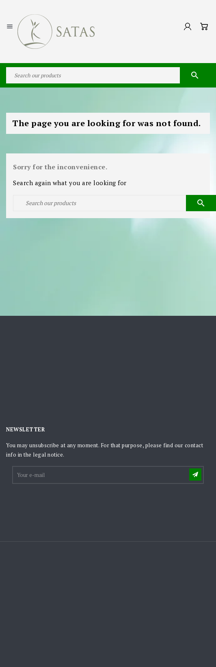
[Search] (108, 75)
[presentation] (74, 505)
